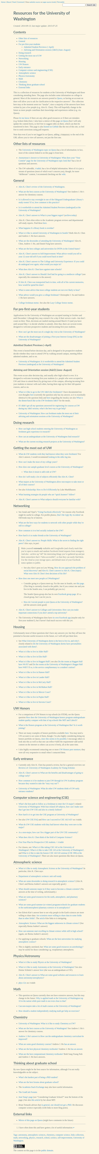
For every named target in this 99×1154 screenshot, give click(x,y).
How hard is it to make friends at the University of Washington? (45, 535)
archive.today (70, 215)
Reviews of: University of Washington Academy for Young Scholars (47, 768)
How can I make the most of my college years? (38, 462)
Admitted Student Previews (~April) (39, 47)
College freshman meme (29, 303)
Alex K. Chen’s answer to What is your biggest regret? (41, 215)
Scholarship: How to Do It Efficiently (41, 490)
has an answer (70, 1044)
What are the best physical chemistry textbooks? (38, 1049)
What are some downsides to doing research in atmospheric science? (47, 881)
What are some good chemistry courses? (35, 1044)
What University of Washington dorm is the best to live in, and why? (50, 641)
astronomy (22, 1135)
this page (80, 583)
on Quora (64, 121)
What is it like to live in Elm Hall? (33, 657)
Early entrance (25, 67)
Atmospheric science (27, 73)
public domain (47, 1150)
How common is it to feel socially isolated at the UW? (41, 530)
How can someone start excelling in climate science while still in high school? (51, 931)
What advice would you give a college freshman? (39, 295)
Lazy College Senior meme (61, 303)
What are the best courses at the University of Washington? (43, 192)
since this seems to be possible (53, 739)
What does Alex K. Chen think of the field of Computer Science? (45, 837)
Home (3, 2)
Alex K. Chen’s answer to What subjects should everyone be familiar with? (50, 499)
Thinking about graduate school (32, 84)
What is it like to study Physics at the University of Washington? (45, 962)
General (22, 41)
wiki (63, 174)
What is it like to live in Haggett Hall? (34, 661)
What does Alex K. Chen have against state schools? (40, 269)
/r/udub (38, 168)
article (42, 918)
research (39, 1138)
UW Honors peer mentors (69, 749)
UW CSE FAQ (32, 819)
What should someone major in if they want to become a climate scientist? (49, 889)
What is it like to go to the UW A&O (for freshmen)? (40, 392)
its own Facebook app (62, 618)
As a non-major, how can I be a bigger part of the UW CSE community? (48, 832)
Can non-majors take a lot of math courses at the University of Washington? (50, 1006)
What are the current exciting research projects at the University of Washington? (52, 442)
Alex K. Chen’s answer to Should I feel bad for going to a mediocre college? (50, 274)
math (15, 1138)
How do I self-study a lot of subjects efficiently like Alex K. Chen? (46, 477)
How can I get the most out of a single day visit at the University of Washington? (52, 332)
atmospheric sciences (37, 1135)
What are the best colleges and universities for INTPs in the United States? (49, 249)
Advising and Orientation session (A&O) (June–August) (47, 50)
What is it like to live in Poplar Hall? (34, 697)
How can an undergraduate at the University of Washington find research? (49, 437)
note (53, 2)
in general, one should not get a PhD (56, 1105)
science (54, 1138)
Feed (14, 2)
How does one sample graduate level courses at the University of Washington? (51, 467)
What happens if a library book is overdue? (36, 228)
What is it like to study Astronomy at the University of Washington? (47, 967)
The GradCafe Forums (28, 1092)
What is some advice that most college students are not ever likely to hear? (49, 290)
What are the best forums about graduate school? (39, 1082)
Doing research (25, 53)
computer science (63, 1135)
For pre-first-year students (29, 44)
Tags (15, 1135)
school (47, 1138)
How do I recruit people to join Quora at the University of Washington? (53, 602)
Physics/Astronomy (27, 76)
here (45, 223)
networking (23, 1138)
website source (35, 2)
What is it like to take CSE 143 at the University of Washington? (57, 850)
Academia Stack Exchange (33, 1087)
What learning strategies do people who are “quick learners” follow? (47, 494)
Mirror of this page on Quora (30, 1120)
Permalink (60, 2)
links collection (77, 1135)
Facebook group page (67, 594)
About (9, 2)
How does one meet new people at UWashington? (39, 578)
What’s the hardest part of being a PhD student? (38, 1077)
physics (32, 1138)
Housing (22, 61)
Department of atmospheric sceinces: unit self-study (40, 876)
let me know (24, 118)
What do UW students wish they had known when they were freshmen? (48, 454)
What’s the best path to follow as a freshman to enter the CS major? (46, 804)
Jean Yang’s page (26, 1097)
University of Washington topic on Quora (39, 150)
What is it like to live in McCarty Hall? (35, 682)
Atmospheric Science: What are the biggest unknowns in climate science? (49, 923)
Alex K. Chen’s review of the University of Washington (41, 187)
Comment (20, 2)
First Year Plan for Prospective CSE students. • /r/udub (41, 842)
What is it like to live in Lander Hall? (34, 677)
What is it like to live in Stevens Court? (35, 702)
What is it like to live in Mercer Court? (35, 692)
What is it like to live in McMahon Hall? (35, 687)
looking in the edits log (57, 457)
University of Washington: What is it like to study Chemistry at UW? (47, 1023)
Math (21, 79)
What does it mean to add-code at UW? (40, 472)
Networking (23, 58)
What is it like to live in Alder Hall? (33, 651)
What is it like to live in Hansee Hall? (34, 672)
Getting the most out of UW (30, 56)
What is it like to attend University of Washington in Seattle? (44, 233)
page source (47, 2)
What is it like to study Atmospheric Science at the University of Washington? (51, 868)
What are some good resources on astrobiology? (63, 947)
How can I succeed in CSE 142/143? (57, 819)
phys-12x (22, 983)
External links (24, 87)
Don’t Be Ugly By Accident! (69, 515)
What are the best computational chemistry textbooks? (41, 1054)
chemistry (50, 1135)
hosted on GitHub (51, 127)
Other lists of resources (28, 38)
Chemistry (23, 82)
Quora (59, 98)
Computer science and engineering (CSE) (36, 70)
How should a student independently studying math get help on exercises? (49, 1011)
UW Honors (23, 64)
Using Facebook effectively (49, 512)
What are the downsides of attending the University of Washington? (46, 241)
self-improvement (65, 1138)
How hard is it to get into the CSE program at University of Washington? (49, 814)
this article (35, 1100)
